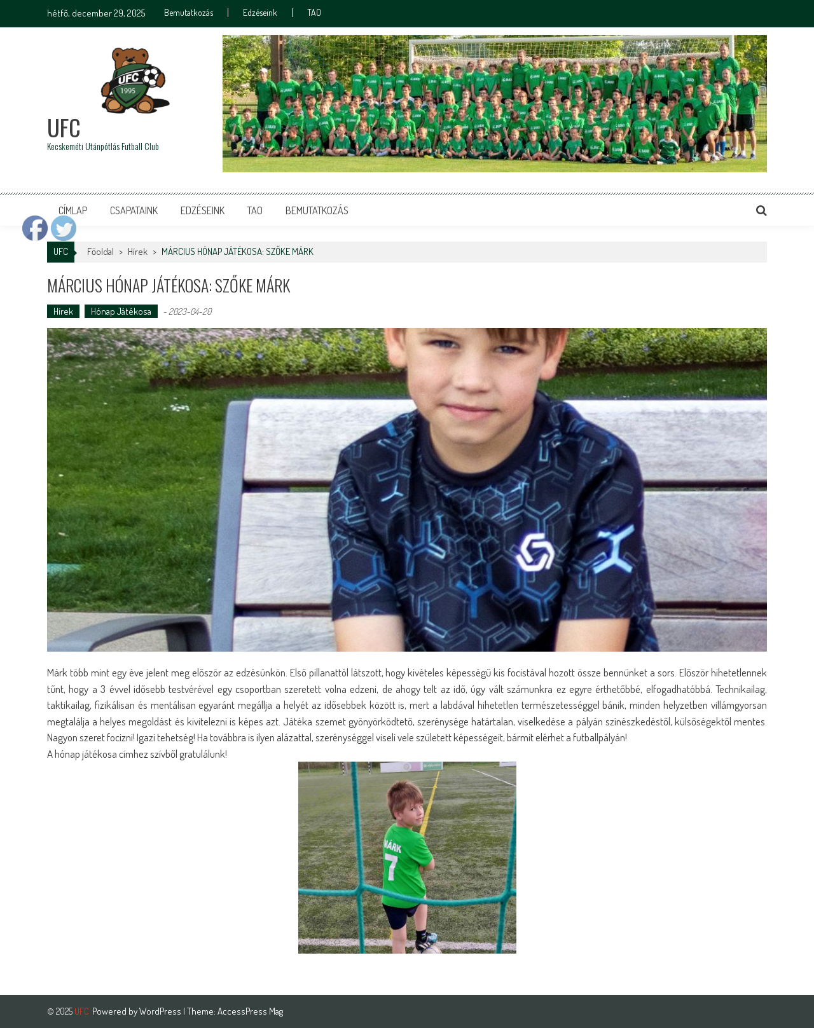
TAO (314, 12)
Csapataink (134, 210)
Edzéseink (260, 12)
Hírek (138, 251)
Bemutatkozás (188, 12)
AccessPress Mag (250, 1011)
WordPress (161, 1011)
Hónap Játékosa (121, 311)
